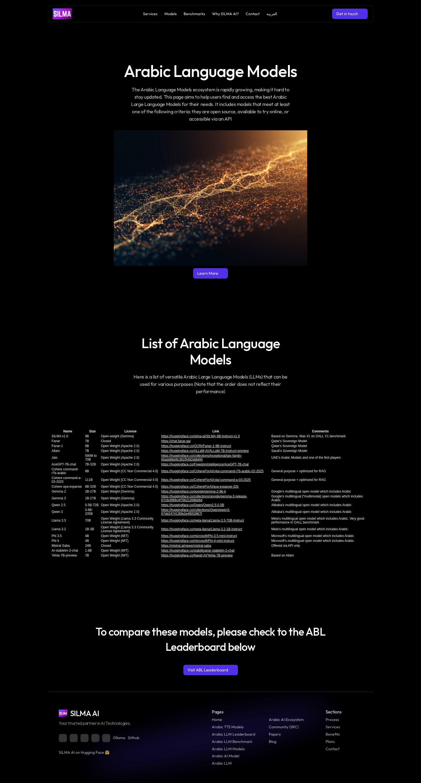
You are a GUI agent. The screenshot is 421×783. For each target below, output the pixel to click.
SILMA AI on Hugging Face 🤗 (84, 752)
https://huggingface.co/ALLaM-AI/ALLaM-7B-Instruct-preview (205, 451)
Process (332, 719)
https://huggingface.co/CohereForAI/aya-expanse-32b (200, 486)
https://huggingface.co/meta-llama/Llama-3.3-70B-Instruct (202, 520)
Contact (332, 748)
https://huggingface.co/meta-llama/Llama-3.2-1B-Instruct (201, 529)
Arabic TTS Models (228, 726)
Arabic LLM (222, 763)
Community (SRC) (284, 726)
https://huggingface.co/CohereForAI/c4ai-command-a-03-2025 (206, 480)
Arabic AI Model (225, 755)
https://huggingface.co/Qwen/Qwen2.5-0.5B (192, 505)
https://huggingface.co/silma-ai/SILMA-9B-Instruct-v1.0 (200, 436)
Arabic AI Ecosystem (286, 719)
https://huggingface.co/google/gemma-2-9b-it (193, 491)
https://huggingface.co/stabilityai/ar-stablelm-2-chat (197, 550)
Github (133, 737)
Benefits (333, 734)
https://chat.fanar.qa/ (176, 441)
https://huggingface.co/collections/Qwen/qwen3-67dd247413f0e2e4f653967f (195, 512)
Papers (275, 734)
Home (217, 719)
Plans (330, 741)
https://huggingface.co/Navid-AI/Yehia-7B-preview (197, 555)
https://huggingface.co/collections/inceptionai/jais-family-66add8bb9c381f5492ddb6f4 (201, 457)
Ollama (119, 737)
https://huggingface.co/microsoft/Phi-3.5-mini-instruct (199, 536)
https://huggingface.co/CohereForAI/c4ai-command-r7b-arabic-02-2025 (212, 471)
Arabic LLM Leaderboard (233, 734)
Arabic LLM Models (228, 748)
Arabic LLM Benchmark (232, 741)
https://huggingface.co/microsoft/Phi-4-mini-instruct (197, 541)
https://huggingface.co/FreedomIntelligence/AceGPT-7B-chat (205, 464)
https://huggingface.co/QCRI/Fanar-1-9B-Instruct (196, 446)
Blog (272, 741)
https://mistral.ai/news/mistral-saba (186, 546)
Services (333, 726)
